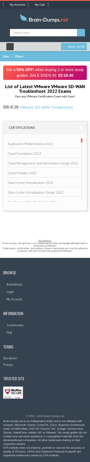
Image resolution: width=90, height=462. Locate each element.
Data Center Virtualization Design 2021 (36, 192)
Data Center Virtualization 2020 (30, 182)
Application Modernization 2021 (30, 144)
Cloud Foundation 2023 (24, 153)
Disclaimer (10, 358)
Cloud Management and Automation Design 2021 (43, 163)
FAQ (9, 333)
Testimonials (15, 325)
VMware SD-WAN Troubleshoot (38, 107)
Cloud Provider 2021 (22, 173)
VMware (19, 56)
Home (6, 56)
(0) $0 (76, 46)
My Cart (38, 4)
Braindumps (15, 284)
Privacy (8, 365)
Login (10, 292)
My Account (16, 4)
